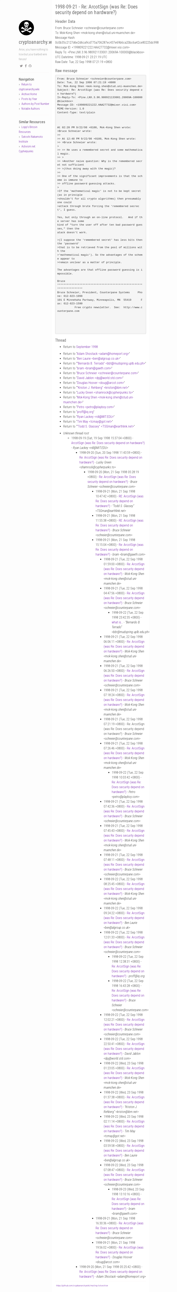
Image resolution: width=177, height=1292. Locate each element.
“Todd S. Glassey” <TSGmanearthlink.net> (105, 426)
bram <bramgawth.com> (94, 368)
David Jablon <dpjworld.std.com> (99, 378)
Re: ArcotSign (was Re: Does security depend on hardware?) (119, 549)
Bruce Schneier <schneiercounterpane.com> (107, 373)
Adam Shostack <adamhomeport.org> (103, 354)
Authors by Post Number (35, 103)
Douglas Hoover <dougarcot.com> (100, 383)
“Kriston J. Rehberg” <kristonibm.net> (102, 388)
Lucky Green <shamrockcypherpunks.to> (105, 392)
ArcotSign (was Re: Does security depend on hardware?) (108, 443)
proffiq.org (85, 412)
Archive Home (29, 94)
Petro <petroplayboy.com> (95, 407)
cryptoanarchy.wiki (38, 42)
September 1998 (87, 347)
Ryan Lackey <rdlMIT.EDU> (95, 417)
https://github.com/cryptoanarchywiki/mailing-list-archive (82, 1285)
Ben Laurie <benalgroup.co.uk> (98, 358)
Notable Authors (30, 108)
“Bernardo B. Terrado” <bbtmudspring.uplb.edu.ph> (111, 363)
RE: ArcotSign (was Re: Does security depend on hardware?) (119, 501)
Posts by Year (29, 99)
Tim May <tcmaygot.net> (94, 421)
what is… (117, 622)
